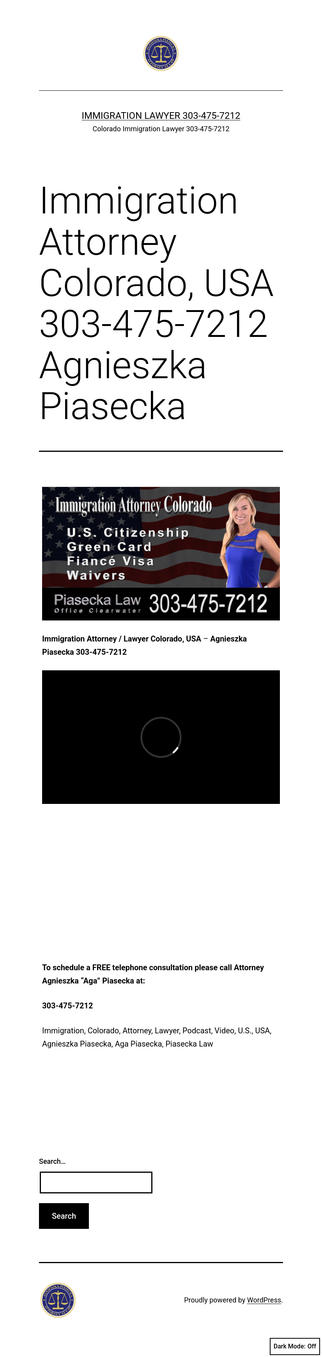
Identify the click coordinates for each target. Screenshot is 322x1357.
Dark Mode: (295, 1346)
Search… (52, 1161)
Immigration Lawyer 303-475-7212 (161, 115)
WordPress (264, 1300)
